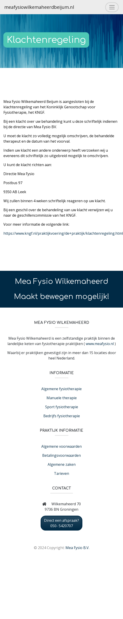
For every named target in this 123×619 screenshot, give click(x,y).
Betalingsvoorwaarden (61, 455)
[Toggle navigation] (112, 7)
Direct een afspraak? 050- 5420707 (61, 523)
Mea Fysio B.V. (77, 547)
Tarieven (61, 473)
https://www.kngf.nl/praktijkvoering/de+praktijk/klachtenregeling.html (63, 233)
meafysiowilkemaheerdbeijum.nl (39, 7)
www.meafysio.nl (100, 343)
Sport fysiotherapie (61, 406)
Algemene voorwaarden (61, 446)
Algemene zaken (62, 464)
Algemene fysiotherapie (61, 388)
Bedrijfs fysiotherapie (61, 415)
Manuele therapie (61, 397)
